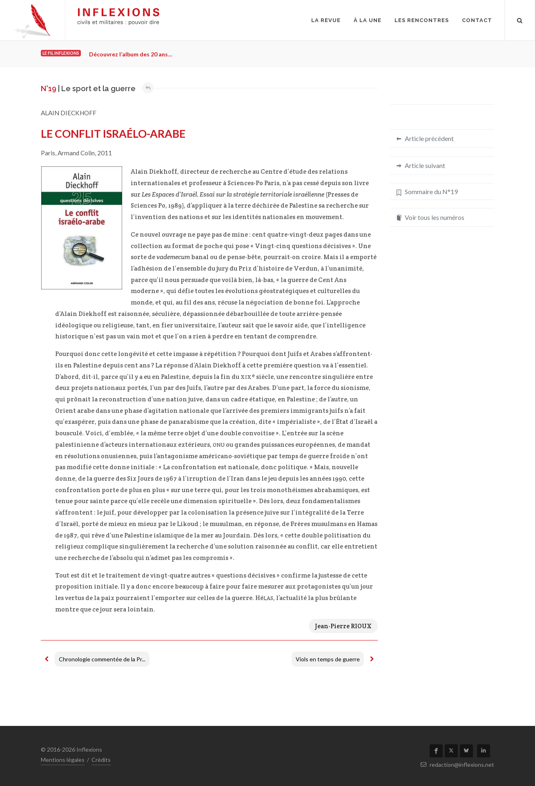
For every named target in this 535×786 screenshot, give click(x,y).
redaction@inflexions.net (457, 764)
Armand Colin (76, 153)
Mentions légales (63, 759)
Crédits (101, 759)
